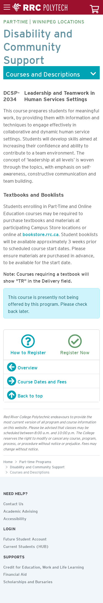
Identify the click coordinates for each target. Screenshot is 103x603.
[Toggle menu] (35, 7)
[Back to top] (51, 395)
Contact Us (13, 503)
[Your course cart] (94, 7)
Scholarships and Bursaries (27, 581)
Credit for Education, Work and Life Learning (43, 566)
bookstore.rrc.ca (41, 233)
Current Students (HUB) (26, 545)
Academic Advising (20, 510)
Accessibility (14, 518)
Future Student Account (25, 538)
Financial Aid (15, 573)
